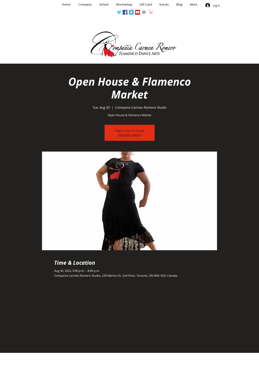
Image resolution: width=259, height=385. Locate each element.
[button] (151, 12)
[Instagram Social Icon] (143, 12)
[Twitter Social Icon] (131, 12)
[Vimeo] (118, 12)
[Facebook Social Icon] (125, 12)
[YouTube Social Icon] (137, 12)
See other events (129, 135)
